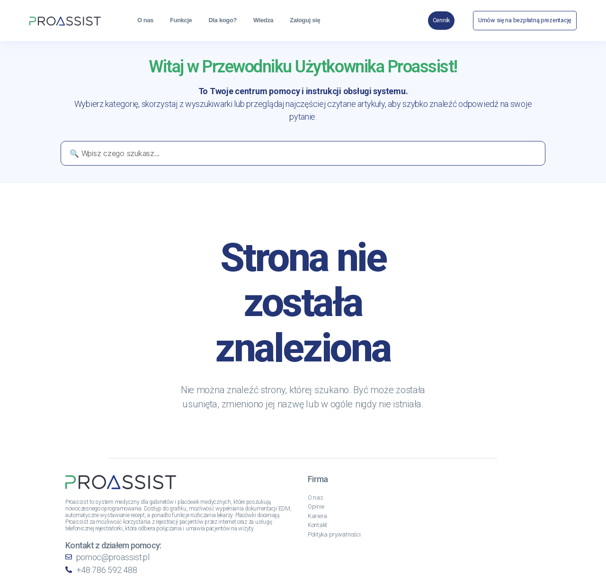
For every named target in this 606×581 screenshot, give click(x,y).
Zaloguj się (305, 20)
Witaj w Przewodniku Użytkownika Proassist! (303, 67)
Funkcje (181, 20)
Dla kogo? (223, 20)
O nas (145, 20)
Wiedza (263, 20)
